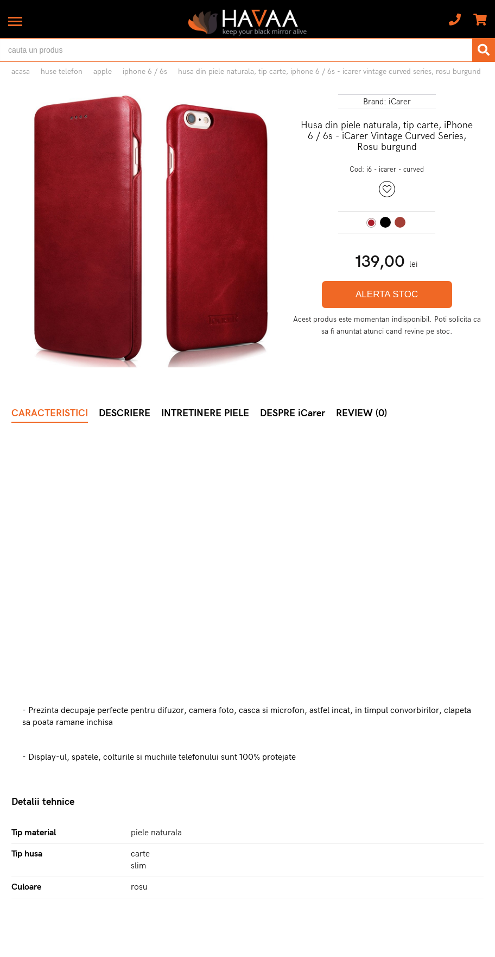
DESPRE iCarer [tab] (292, 413)
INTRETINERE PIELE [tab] (205, 413)
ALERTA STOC (387, 294)
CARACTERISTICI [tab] (49, 413)
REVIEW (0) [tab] (361, 413)
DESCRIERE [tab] (124, 413)
